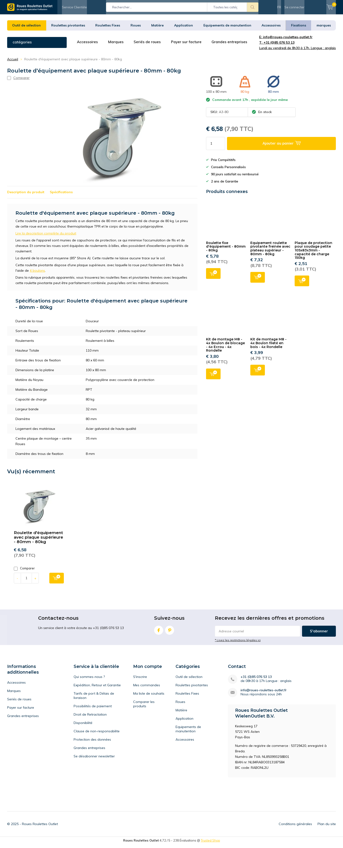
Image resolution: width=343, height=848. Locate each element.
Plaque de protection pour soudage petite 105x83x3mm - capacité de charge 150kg (313, 254)
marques (324, 29)
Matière (157, 29)
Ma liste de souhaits (148, 697)
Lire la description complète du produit (45, 237)
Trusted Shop (210, 844)
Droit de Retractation (90, 718)
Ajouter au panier (213, 276)
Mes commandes (146, 689)
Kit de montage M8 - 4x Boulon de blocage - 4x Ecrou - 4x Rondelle (225, 348)
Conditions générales (295, 827)
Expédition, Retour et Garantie (97, 689)
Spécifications (61, 195)
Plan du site (327, 827)
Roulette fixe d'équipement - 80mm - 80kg (226, 250)
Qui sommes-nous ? (89, 680)
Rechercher (252, 7)
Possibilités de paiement (93, 710)
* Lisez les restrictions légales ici (238, 643)
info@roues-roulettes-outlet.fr (264, 694)
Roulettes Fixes (107, 29)
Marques (117, 45)
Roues (136, 29)
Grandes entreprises (232, 45)
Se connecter (294, 7)
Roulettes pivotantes (68, 29)
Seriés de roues (148, 45)
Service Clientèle (74, 7)
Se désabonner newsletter (94, 760)
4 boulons (37, 274)
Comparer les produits (144, 707)
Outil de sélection (26, 29)
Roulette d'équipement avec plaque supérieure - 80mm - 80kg (38, 541)
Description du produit (25, 195)
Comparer (24, 572)
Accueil (12, 63)
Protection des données (92, 743)
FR (279, 7)
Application (183, 29)
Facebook (158, 632)
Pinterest (169, 632)
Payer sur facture (188, 45)
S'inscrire (140, 680)
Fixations (298, 29)
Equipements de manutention (227, 29)
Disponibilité (83, 726)
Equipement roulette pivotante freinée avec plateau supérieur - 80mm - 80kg (270, 252)
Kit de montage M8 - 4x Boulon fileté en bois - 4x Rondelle (268, 346)
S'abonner (319, 634)
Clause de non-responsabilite (97, 735)
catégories (22, 45)
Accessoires (271, 29)
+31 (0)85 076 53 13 (256, 680)
